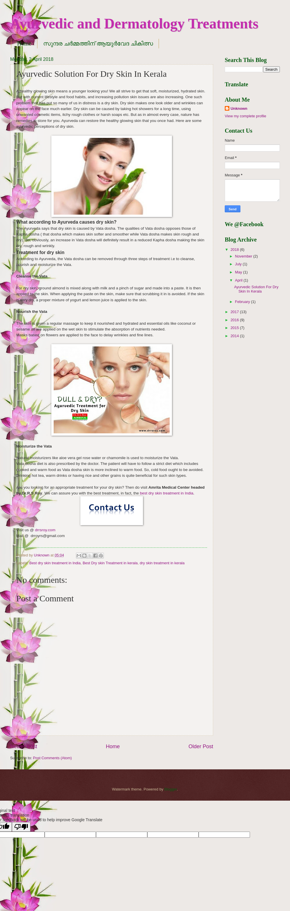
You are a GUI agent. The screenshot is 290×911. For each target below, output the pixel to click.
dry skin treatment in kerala (162, 563)
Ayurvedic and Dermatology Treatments (134, 23)
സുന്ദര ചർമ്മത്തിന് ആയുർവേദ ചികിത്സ (98, 43)
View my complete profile (245, 116)
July (238, 264)
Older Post (200, 746)
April (239, 280)
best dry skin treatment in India (166, 493)
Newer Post (23, 746)
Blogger (170, 789)
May (239, 272)
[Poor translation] (21, 827)
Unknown (239, 108)
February (243, 302)
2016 (235, 320)
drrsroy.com (45, 530)
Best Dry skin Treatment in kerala (110, 563)
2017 (235, 312)
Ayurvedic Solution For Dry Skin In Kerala (256, 289)
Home (24, 43)
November (244, 256)
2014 (235, 336)
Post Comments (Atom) (52, 758)
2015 (235, 328)
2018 (235, 249)
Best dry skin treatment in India (55, 563)
